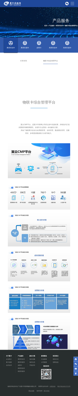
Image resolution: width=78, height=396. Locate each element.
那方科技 (46, 391)
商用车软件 (53, 45)
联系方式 (55, 359)
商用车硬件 (67, 45)
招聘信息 (55, 362)
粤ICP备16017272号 (63, 386)
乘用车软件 (59, 25)
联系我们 (55, 356)
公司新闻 (44, 362)
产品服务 (51, 25)
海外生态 (32, 362)
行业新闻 (44, 359)
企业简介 (9, 359)
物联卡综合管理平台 (71, 25)
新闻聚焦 (44, 356)
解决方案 (32, 356)
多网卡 (39, 45)
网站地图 (31, 391)
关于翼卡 (9, 356)
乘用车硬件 (25, 45)
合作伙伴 (9, 365)
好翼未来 (52, 386)
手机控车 (32, 365)
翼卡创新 (9, 362)
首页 (45, 25)
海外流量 (32, 359)
